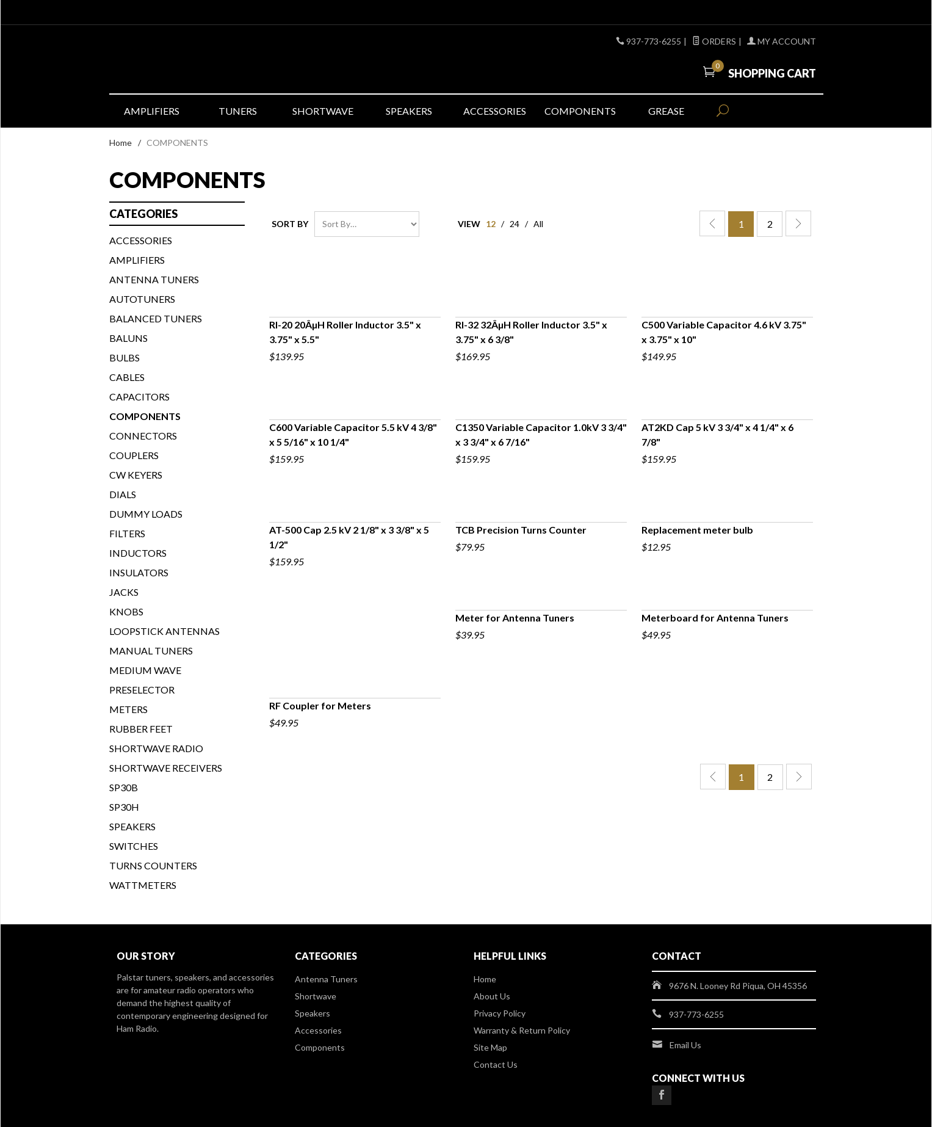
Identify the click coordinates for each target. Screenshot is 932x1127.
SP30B (123, 787)
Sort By (290, 224)
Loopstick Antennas (164, 631)
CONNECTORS (143, 435)
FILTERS (127, 533)
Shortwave (322, 111)
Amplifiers (151, 111)
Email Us (685, 1045)
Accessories (494, 111)
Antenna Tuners (154, 279)
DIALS (122, 494)
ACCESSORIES (140, 240)
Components (580, 111)
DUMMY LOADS (145, 514)
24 (514, 224)
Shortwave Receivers (165, 768)
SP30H (124, 807)
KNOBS (126, 611)
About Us (492, 996)
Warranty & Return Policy (522, 1030)
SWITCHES (133, 846)
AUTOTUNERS (142, 299)
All (538, 224)
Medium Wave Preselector (145, 679)
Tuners (238, 111)
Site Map (490, 1047)
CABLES (127, 377)
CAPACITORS (139, 396)
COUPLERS (134, 455)
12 (491, 224)
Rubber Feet (141, 728)
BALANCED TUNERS (155, 318)
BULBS (124, 357)
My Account (781, 41)
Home (120, 142)
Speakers (409, 111)
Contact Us (496, 1064)
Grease (666, 111)
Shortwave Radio (156, 748)
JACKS (124, 592)
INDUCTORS (138, 553)
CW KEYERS (135, 474)
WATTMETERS (142, 885)
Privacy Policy (500, 1013)
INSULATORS (138, 572)
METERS (128, 709)
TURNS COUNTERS (153, 865)
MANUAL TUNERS (151, 650)
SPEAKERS (132, 826)
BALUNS (128, 338)
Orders (714, 41)
